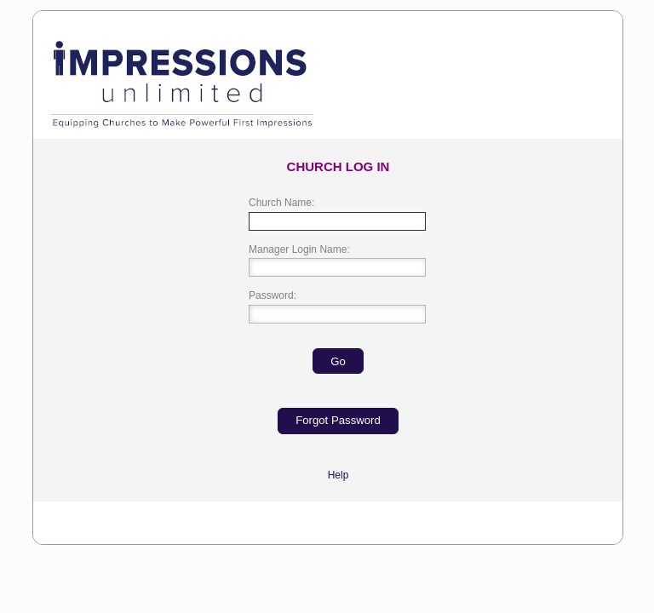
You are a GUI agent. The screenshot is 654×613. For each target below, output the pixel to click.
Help (338, 475)
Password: (272, 295)
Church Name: (281, 203)
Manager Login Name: (299, 249)
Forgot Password (338, 420)
